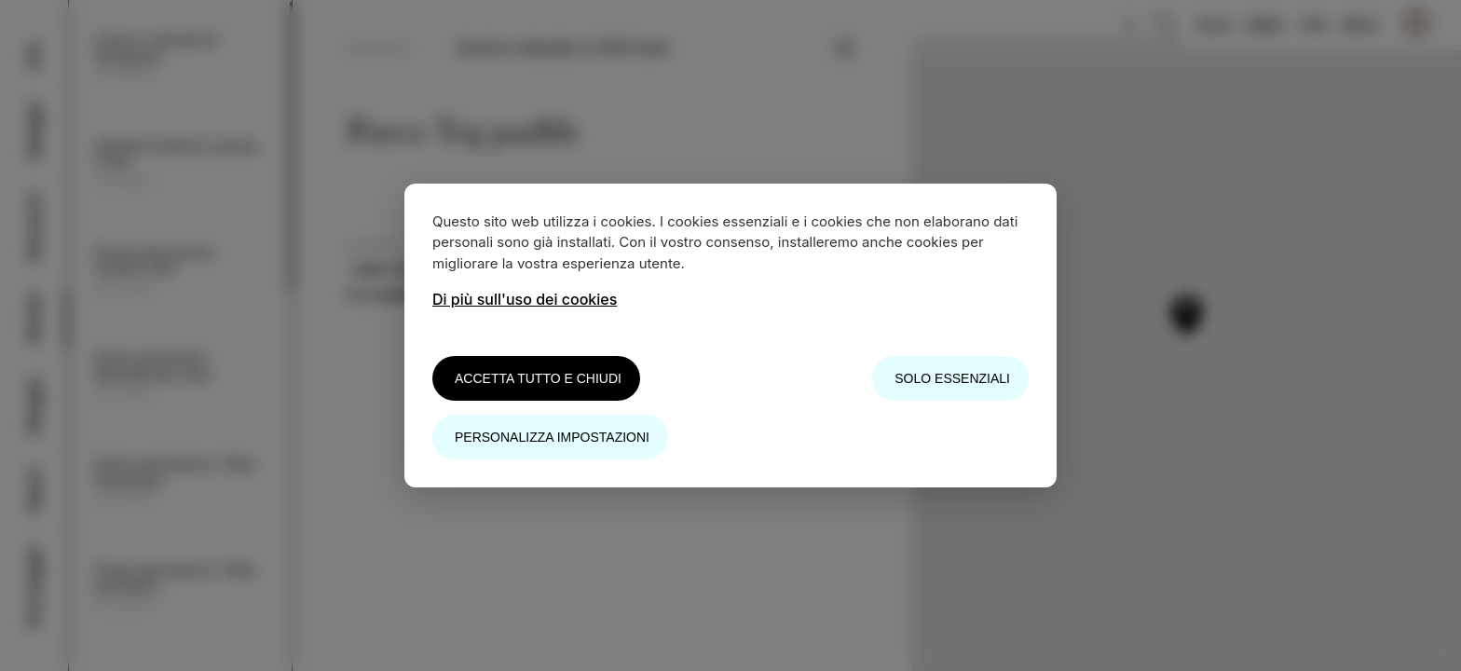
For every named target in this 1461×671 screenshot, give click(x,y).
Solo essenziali (952, 378)
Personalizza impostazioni (552, 437)
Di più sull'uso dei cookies (524, 299)
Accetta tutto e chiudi (538, 378)
